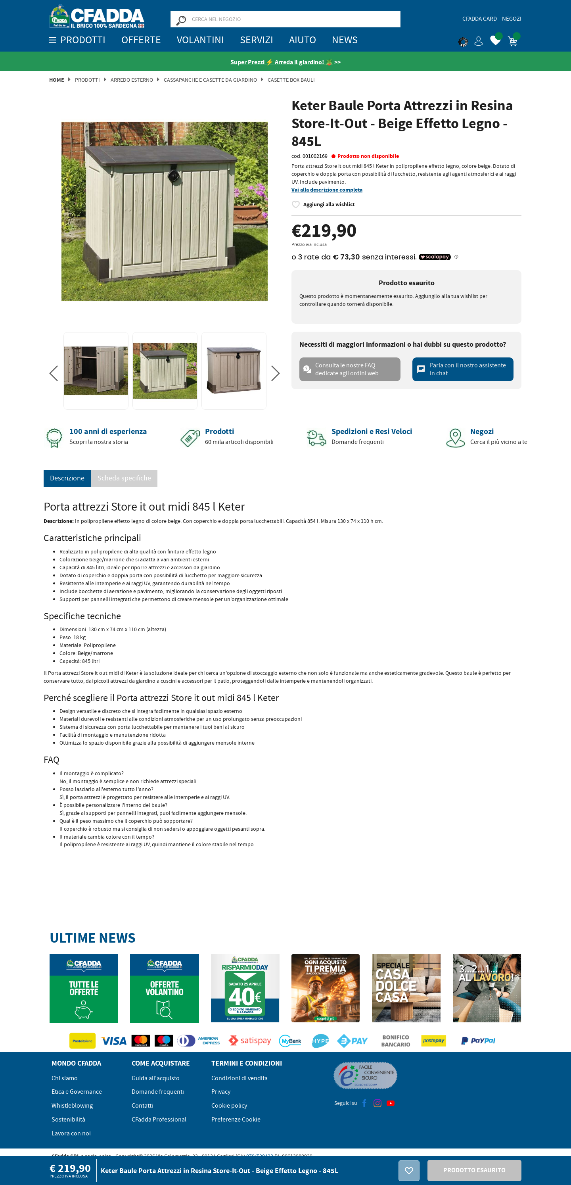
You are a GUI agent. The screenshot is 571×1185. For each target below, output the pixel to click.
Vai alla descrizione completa (326, 190)
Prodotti (87, 79)
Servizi (256, 39)
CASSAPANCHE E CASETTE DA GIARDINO (210, 79)
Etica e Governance (77, 1092)
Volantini (200, 39)
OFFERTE (141, 39)
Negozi (511, 19)
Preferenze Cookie (236, 1120)
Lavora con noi (71, 1133)
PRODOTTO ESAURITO (474, 1170)
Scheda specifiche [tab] (124, 478)
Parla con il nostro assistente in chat (461, 369)
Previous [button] (53, 373)
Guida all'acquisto (156, 1078)
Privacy (220, 1092)
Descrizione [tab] (67, 478)
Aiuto (302, 39)
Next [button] (276, 373)
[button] (471, 40)
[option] (164, 211)
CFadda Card (479, 19)
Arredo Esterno (132, 79)
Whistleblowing (72, 1106)
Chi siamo (65, 1078)
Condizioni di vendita (239, 1078)
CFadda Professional (159, 1120)
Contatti (142, 1106)
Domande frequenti (158, 1092)
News (345, 39)
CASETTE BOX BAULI (291, 79)
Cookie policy (229, 1106)
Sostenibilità (68, 1120)
